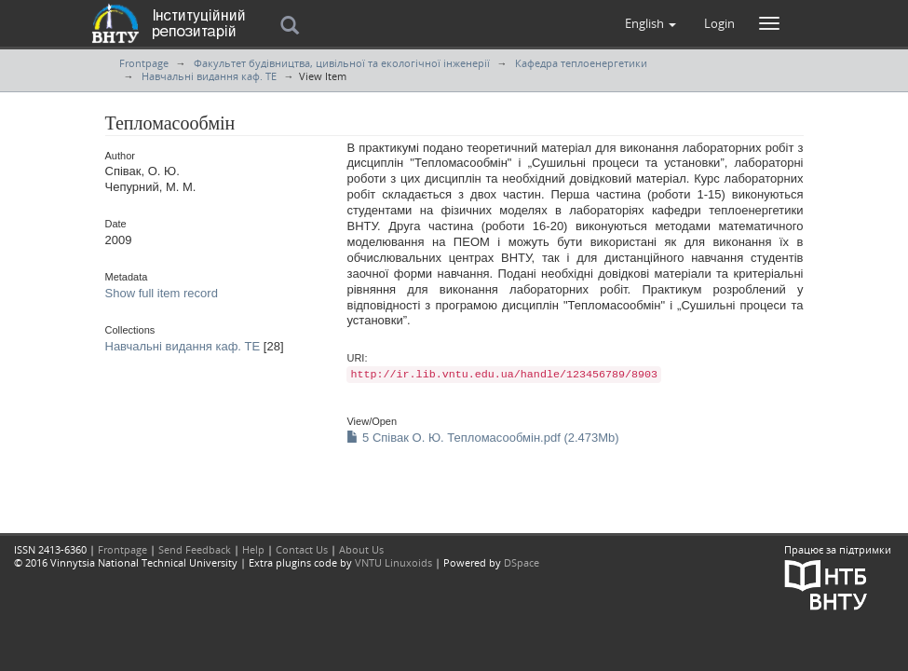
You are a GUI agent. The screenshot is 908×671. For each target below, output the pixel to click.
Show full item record (161, 293)
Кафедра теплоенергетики (581, 63)
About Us (361, 549)
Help (253, 549)
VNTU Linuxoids (393, 562)
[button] (650, 23)
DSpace (521, 562)
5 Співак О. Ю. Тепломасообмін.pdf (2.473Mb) (482, 438)
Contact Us (302, 549)
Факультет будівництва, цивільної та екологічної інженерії (342, 63)
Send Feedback (194, 549)
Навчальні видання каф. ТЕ (209, 76)
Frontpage (144, 63)
